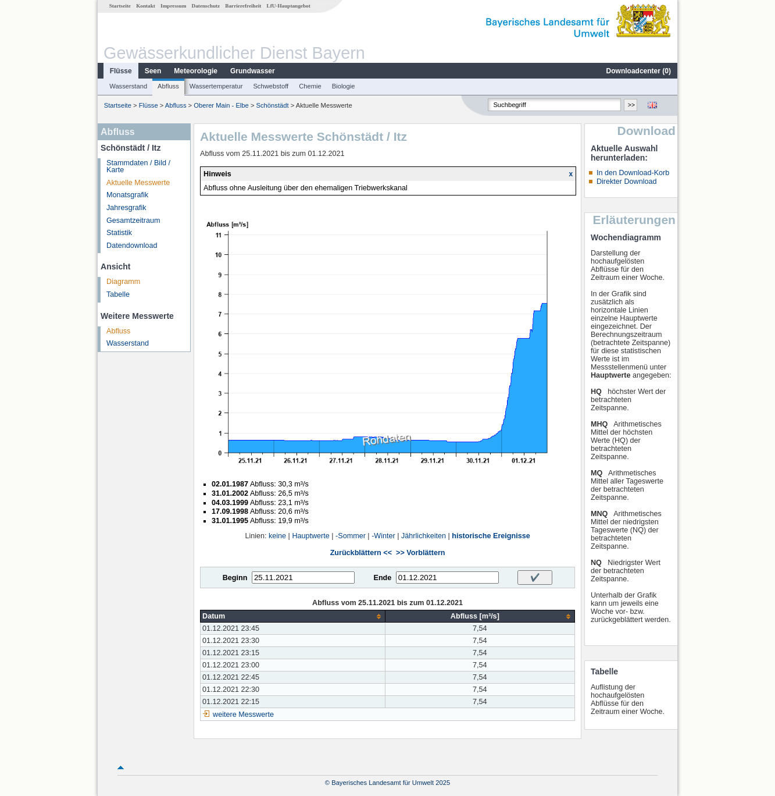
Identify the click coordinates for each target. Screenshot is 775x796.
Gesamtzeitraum (133, 220)
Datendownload (132, 245)
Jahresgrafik (126, 208)
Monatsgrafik (127, 195)
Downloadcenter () (638, 71)
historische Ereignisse (491, 536)
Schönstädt (272, 105)
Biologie (343, 86)
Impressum (173, 6)
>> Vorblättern (420, 553)
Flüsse (121, 71)
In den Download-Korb (633, 173)
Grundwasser (252, 71)
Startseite (120, 6)
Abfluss (168, 86)
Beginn (235, 578)
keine (277, 536)
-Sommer (350, 536)
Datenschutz (206, 6)
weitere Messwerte (243, 714)
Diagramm (123, 282)
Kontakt (145, 6)
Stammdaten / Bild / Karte (138, 167)
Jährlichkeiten (423, 536)
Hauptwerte (310, 536)
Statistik (119, 233)
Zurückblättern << (361, 553)
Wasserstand (128, 86)
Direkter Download (627, 181)
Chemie (310, 86)
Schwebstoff (270, 86)
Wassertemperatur (216, 86)
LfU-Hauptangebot (288, 6)
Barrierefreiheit (243, 6)
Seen (153, 71)
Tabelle (118, 294)
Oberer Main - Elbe (221, 105)
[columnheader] (293, 616)
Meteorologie (195, 71)
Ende (382, 578)
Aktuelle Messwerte (138, 183)
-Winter (383, 536)
